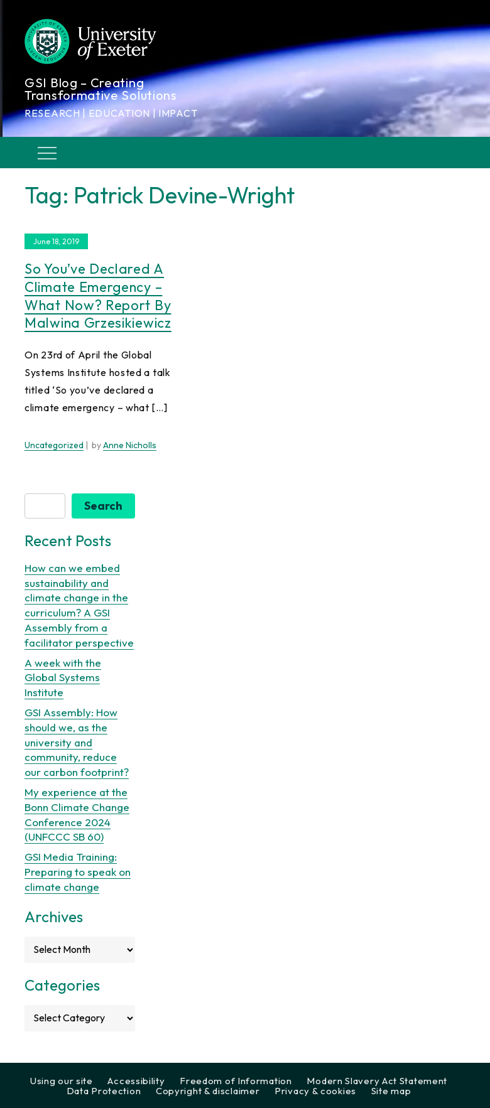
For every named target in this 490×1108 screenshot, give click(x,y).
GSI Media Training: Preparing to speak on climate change (77, 871)
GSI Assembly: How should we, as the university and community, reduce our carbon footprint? (76, 742)
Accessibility (136, 1081)
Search (103, 505)
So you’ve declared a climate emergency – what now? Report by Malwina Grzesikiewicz (98, 295)
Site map (391, 1091)
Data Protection (104, 1091)
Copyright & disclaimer (207, 1091)
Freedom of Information (235, 1081)
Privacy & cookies (315, 1091)
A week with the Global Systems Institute (62, 677)
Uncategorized (54, 445)
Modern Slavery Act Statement (377, 1081)
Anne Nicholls (129, 445)
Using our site (61, 1081)
